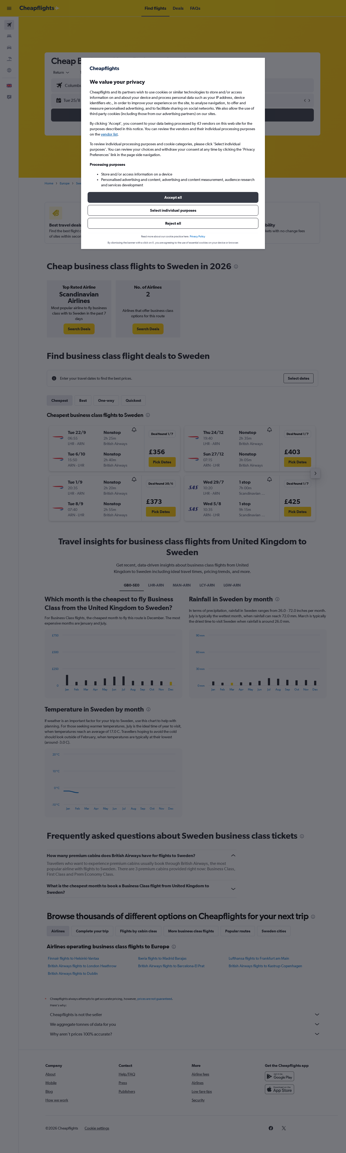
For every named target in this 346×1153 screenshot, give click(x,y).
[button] (173, 197)
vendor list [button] (109, 134)
